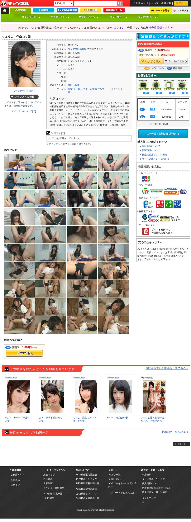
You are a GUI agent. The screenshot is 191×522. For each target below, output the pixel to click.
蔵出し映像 (73, 85)
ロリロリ (78, 89)
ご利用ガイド (141, 3)
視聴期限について (151, 146)
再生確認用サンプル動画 (154, 154)
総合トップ (49, 474)
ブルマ (101, 89)
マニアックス (60, 17)
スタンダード (31, 17)
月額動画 (48, 483)
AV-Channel (14, 3)
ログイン (181, 3)
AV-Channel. (93, 510)
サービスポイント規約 (153, 479)
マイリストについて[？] (24, 111)
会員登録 (166, 3)
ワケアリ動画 (147, 17)
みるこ (71, 65)
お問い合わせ (116, 479)
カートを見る (162, 10)
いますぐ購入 (151, 61)
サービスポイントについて (156, 159)
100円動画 (48, 498)
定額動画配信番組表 (86, 489)
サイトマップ (149, 498)
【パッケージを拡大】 (24, 90)
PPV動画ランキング (86, 479)
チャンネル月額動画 (53, 488)
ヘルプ (155, 3)
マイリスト (183, 10)
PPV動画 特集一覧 (52, 493)
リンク (145, 502)
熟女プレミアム (88, 17)
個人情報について (151, 483)
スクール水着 (90, 89)
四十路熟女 (148, 378)
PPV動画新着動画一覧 (87, 483)
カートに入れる (175, 61)
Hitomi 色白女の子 (117, 417)
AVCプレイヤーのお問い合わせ (122, 485)
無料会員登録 (154, 27)
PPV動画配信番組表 (86, 474)
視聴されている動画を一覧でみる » (167, 368)
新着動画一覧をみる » (175, 431)
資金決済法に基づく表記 (154, 492)
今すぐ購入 (24, 353)
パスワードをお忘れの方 (121, 492)
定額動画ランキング (86, 493)
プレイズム (118, 17)
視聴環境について (151, 150)
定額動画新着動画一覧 (87, 498)
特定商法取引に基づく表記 (156, 488)
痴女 (70, 89)
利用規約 (146, 474)
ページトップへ (180, 444)
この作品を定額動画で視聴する (163, 133)
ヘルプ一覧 (115, 474)
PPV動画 (48, 479)
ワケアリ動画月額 (77, 49)
